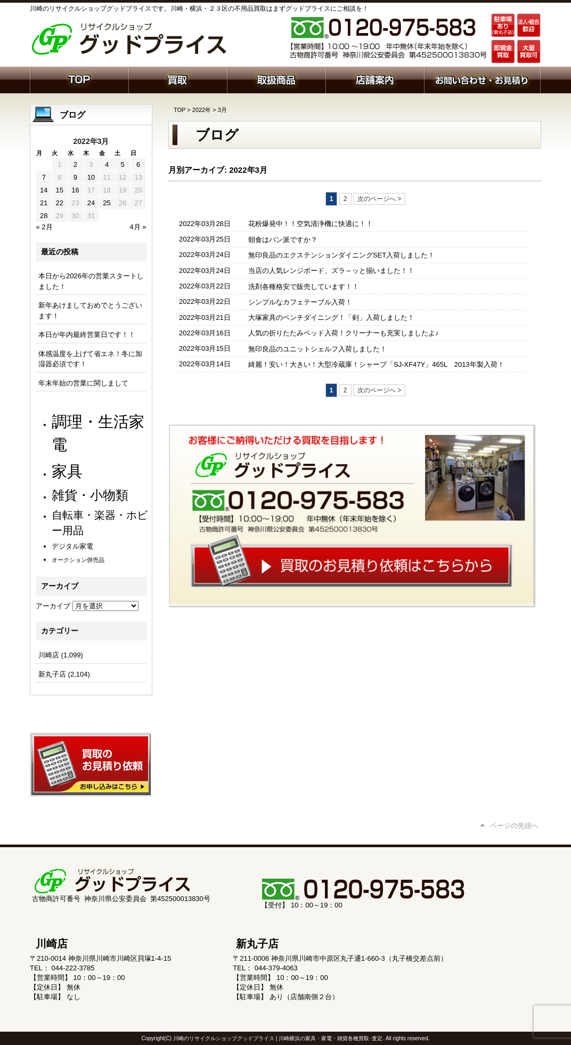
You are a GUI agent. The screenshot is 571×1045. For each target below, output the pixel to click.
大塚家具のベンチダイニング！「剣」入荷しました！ (331, 317)
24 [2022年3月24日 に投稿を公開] (91, 203)
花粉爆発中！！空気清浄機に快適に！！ (310, 224)
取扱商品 (276, 79)
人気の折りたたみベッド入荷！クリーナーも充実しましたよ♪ (343, 333)
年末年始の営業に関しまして (83, 383)
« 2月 (44, 227)
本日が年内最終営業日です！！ (86, 335)
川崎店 (48, 655)
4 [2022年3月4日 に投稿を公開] (107, 164)
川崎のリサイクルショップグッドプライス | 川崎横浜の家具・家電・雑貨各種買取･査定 (277, 1038)
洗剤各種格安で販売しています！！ (303, 287)
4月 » (137, 227)
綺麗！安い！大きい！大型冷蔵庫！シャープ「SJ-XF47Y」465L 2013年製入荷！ (376, 364)
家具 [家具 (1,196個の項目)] (67, 471)
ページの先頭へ (514, 826)
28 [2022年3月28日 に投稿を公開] (43, 216)
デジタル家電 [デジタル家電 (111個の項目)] (72, 546)
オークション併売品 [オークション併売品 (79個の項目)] (78, 560)
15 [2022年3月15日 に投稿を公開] (59, 190)
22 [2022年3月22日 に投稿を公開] (59, 203)
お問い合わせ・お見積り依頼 (482, 79)
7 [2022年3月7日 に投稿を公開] (44, 177)
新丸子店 (52, 674)
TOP (179, 110)
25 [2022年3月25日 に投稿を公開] (106, 203)
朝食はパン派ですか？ (282, 240)
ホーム (79, 79)
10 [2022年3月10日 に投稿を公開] (91, 177)
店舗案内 (374, 79)
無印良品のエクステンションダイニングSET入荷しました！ (341, 255)
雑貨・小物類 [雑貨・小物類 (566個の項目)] (90, 495)
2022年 (201, 110)
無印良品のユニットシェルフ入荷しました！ (317, 349)
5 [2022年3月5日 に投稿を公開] (122, 164)
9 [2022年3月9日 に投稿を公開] (75, 177)
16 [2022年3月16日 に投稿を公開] (75, 190)
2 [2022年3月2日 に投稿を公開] (75, 164)
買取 (177, 79)
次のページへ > (379, 199)
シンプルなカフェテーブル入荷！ (300, 302)
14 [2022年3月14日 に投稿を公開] (43, 190)
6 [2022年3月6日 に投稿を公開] (138, 164)
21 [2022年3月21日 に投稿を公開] (43, 203)
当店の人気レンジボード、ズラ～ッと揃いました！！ (331, 271)
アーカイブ (53, 606)
